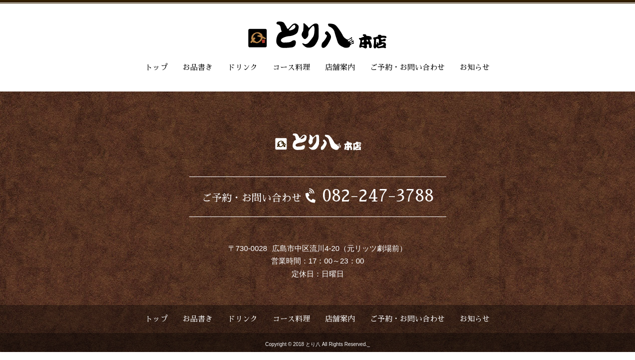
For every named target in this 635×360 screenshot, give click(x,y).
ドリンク (243, 67)
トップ (156, 67)
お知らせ (475, 67)
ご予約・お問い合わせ (407, 67)
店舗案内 (340, 67)
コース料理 (291, 67)
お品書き (198, 67)
